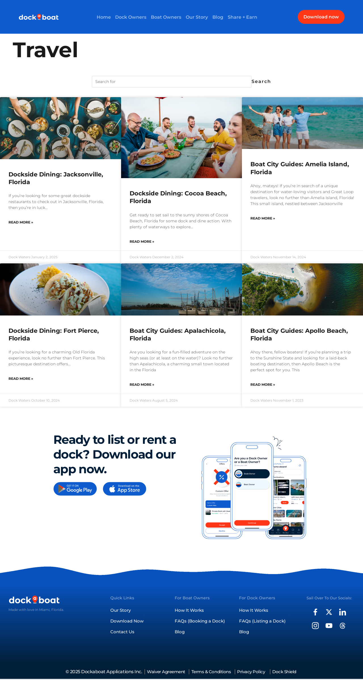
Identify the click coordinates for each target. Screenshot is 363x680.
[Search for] (172, 82)
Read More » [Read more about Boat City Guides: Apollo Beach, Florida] (262, 384)
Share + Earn (245, 17)
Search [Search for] (261, 81)
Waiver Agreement (163, 672)
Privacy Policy (254, 672)
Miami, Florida (51, 609)
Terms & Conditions (212, 672)
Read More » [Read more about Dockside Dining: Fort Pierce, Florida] (21, 378)
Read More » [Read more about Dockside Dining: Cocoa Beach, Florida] (142, 241)
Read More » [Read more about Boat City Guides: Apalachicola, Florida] (142, 384)
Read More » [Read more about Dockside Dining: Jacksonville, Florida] (21, 222)
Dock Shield (290, 672)
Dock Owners (129, 17)
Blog (219, 17)
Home (101, 17)
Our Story (197, 17)
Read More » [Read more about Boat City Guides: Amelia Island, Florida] (262, 218)
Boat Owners (166, 17)
